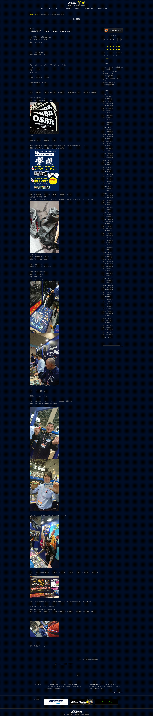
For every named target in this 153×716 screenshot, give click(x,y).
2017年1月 (107, 306)
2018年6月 (107, 275)
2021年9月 (107, 202)
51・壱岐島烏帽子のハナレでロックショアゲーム (102, 684)
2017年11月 (108, 287)
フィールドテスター (110, 71)
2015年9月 (107, 337)
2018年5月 (107, 278)
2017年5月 (107, 301)
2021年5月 (107, 212)
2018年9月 (107, 268)
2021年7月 (107, 207)
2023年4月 (107, 172)
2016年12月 (108, 308)
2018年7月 (107, 273)
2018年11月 (108, 264)
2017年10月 (108, 290)
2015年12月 (108, 330)
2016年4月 (107, 327)
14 (110, 49)
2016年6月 (107, 323)
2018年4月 (107, 280)
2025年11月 (108, 106)
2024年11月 (108, 134)
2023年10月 (108, 157)
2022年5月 (107, 191)
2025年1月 (107, 129)
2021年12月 (108, 195)
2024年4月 (107, 150)
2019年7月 (107, 247)
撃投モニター (108, 82)
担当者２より (108, 73)
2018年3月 (107, 282)
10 (119, 46)
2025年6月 (107, 117)
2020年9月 (107, 224)
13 (107, 49)
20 (107, 52)
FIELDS (77, 9)
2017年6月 (107, 299)
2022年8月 (107, 183)
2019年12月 (108, 235)
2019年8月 (107, 245)
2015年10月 (108, 334)
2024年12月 (108, 132)
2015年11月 (108, 332)
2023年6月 (107, 167)
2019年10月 (108, 240)
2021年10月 (108, 200)
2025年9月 (107, 110)
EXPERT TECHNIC (89, 9)
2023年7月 (107, 165)
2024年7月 (107, 143)
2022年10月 (108, 179)
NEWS (50, 9)
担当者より (107, 76)
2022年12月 (108, 174)
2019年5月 (107, 252)
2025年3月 (107, 125)
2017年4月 (107, 304)
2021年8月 (107, 205)
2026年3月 (107, 96)
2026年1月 (107, 101)
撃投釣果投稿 (108, 85)
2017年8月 (107, 294)
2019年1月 (107, 259)
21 (110, 52)
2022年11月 (108, 176)
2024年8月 (107, 141)
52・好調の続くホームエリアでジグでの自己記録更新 (62, 684)
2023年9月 (107, 160)
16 (116, 49)
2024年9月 (107, 139)
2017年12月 (108, 285)
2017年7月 (107, 297)
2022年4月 (107, 193)
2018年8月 (107, 271)
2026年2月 (107, 99)
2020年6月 (107, 231)
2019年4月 (107, 254)
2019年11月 (108, 238)
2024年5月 (107, 148)
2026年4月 (107, 94)
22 (113, 52)
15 (113, 49)
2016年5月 (107, 325)
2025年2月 (107, 127)
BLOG (57, 9)
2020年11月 (108, 219)
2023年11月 (108, 155)
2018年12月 (108, 261)
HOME (31, 14)
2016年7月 (107, 320)
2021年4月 (107, 214)
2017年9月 (107, 292)
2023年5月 (107, 169)
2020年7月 (107, 228)
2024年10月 (108, 136)
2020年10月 (108, 221)
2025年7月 (107, 115)
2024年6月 (107, 146)
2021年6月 (107, 209)
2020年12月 (108, 216)
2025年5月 (107, 120)
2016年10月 (108, 313)
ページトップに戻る (77, 675)
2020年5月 (107, 233)
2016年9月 (107, 316)
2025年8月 (107, 113)
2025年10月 (108, 108)
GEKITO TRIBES (102, 9)
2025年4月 (107, 122)
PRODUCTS (67, 9)
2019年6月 (107, 250)
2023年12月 (108, 153)
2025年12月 (108, 103)
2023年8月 (107, 162)
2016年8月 (107, 318)
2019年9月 (107, 242)
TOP (42, 9)
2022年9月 (107, 181)
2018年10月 (108, 266)
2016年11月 (108, 311)
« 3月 (107, 58)
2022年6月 (107, 188)
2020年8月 (107, 226)
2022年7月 (107, 186)
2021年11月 (108, 198)
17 (119, 49)
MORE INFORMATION (117, 692)
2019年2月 (107, 257)
